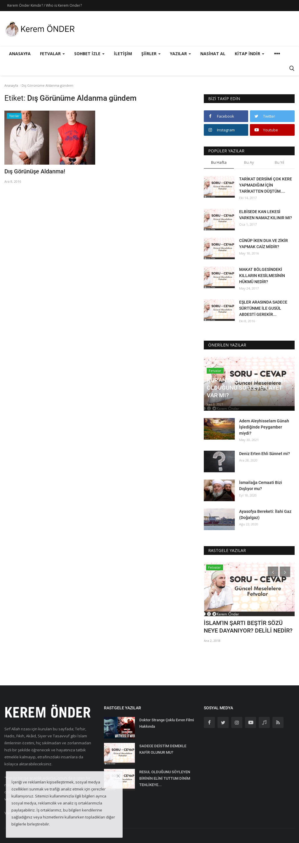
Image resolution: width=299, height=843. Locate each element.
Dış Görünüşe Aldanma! (34, 171)
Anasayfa (20, 53)
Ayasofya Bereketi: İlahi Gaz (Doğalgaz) (265, 514)
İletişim (123, 53)
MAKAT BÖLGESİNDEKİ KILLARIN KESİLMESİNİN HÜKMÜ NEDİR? (262, 275)
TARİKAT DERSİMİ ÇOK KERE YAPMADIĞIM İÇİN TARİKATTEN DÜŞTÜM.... (265, 185)
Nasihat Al (212, 53)
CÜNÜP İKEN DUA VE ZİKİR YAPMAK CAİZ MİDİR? (263, 243)
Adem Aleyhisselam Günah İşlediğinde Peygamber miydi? (264, 427)
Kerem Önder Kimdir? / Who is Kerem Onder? (44, 5)
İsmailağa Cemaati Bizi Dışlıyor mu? (260, 485)
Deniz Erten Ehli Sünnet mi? (264, 453)
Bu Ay (249, 162)
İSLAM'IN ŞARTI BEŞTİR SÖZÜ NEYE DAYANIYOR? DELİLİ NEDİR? (248, 626)
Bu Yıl (279, 162)
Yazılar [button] (180, 53)
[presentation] (273, 572)
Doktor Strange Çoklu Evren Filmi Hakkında (166, 723)
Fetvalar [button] (52, 53)
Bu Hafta (219, 162)
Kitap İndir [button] (249, 53)
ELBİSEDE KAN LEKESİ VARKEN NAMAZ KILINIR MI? (265, 214)
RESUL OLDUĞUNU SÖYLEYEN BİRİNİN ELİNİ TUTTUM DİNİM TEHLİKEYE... (164, 778)
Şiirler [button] (151, 53)
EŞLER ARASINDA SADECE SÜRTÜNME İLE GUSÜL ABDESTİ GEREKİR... (263, 308)
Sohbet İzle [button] (89, 53)
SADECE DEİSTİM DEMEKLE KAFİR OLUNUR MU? (162, 749)
